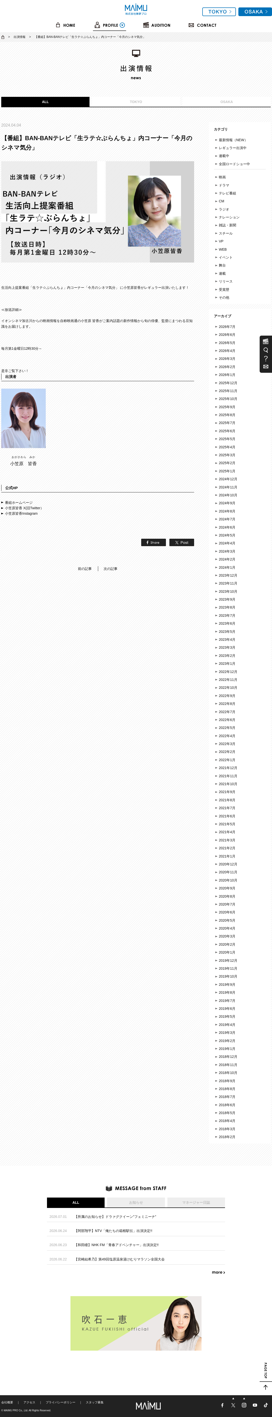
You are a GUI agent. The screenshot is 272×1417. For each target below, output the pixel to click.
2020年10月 (228, 880)
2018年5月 (227, 1113)
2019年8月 (227, 992)
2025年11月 (228, 391)
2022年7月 (227, 712)
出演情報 (19, 37)
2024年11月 (228, 487)
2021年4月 (227, 832)
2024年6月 (227, 527)
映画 (222, 177)
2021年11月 (228, 776)
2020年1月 (227, 952)
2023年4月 (227, 640)
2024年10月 (228, 495)
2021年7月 (227, 808)
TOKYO (136, 102)
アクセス (29, 1402)
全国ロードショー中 (234, 164)
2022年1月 (227, 760)
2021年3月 (227, 840)
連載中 (224, 156)
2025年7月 (227, 423)
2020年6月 (227, 912)
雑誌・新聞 (227, 225)
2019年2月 (227, 1041)
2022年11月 (228, 680)
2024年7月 (227, 519)
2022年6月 (227, 720)
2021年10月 (228, 784)
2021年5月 (227, 824)
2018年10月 (228, 1073)
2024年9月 (227, 503)
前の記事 (85, 569)
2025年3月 (227, 455)
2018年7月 (227, 1097)
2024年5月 (227, 535)
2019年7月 (227, 1001)
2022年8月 (227, 704)
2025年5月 (227, 439)
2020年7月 (227, 904)
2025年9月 (227, 407)
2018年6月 (227, 1105)
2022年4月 (227, 736)
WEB (223, 249)
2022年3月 (227, 744)
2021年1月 (227, 856)
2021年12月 (228, 768)
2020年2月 (227, 944)
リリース (226, 281)
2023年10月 (228, 591)
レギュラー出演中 (233, 148)
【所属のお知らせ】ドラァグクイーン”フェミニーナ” (115, 1217)
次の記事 (110, 569)
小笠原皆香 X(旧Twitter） (24, 508)
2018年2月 (227, 1137)
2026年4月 (227, 351)
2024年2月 (227, 559)
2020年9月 (227, 888)
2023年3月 (227, 647)
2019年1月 (227, 1049)
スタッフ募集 (95, 1402)
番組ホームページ (19, 503)
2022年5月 (227, 728)
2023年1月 (227, 664)
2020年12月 (228, 864)
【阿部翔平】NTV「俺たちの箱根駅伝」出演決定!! (113, 1231)
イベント (226, 257)
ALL (45, 102)
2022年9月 (227, 696)
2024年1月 (227, 567)
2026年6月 (227, 335)
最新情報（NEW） (233, 140)
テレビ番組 (227, 193)
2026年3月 (227, 359)
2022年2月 (227, 752)
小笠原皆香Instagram (21, 513)
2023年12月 (228, 575)
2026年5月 (227, 343)
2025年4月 (227, 447)
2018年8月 (227, 1089)
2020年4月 (227, 928)
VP (221, 241)
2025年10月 (228, 399)
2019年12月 (228, 960)
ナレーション (229, 217)
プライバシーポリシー (60, 1402)
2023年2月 (227, 656)
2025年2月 (227, 463)
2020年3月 (227, 936)
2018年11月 (228, 1065)
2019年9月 (227, 985)
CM (221, 201)
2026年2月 (227, 367)
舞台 (222, 265)
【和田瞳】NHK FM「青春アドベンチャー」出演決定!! (116, 1245)
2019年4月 (227, 1025)
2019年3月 (227, 1033)
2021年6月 (227, 816)
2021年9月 (227, 792)
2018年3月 (227, 1129)
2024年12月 (228, 479)
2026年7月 (227, 327)
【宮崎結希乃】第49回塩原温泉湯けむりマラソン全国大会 (119, 1259)
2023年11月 (228, 583)
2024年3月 (227, 551)
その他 (224, 297)
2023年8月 (227, 607)
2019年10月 (228, 976)
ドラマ (224, 185)
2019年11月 (228, 968)
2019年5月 (227, 1016)
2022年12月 (228, 672)
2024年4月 (227, 543)
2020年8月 (227, 896)
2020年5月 (227, 920)
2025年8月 (227, 415)
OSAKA (226, 102)
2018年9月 (227, 1081)
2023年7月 (227, 615)
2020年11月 (228, 872)
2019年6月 (227, 1009)
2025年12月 (228, 383)
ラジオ (224, 209)
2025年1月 (227, 471)
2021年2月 (227, 848)
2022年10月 (228, 688)
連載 (222, 273)
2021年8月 (227, 800)
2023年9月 (227, 599)
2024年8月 (227, 511)
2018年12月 (228, 1057)
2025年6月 (227, 431)
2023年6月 (227, 623)
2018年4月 (227, 1121)
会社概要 (7, 1402)
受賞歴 (224, 290)
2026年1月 (227, 375)
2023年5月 (227, 632)
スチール (226, 233)
